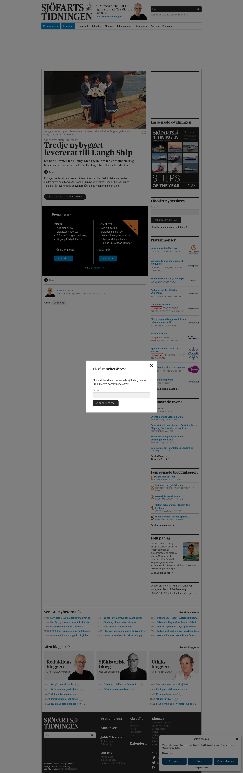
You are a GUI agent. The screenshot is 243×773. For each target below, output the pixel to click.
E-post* (121, 393)
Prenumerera (105, 403)
